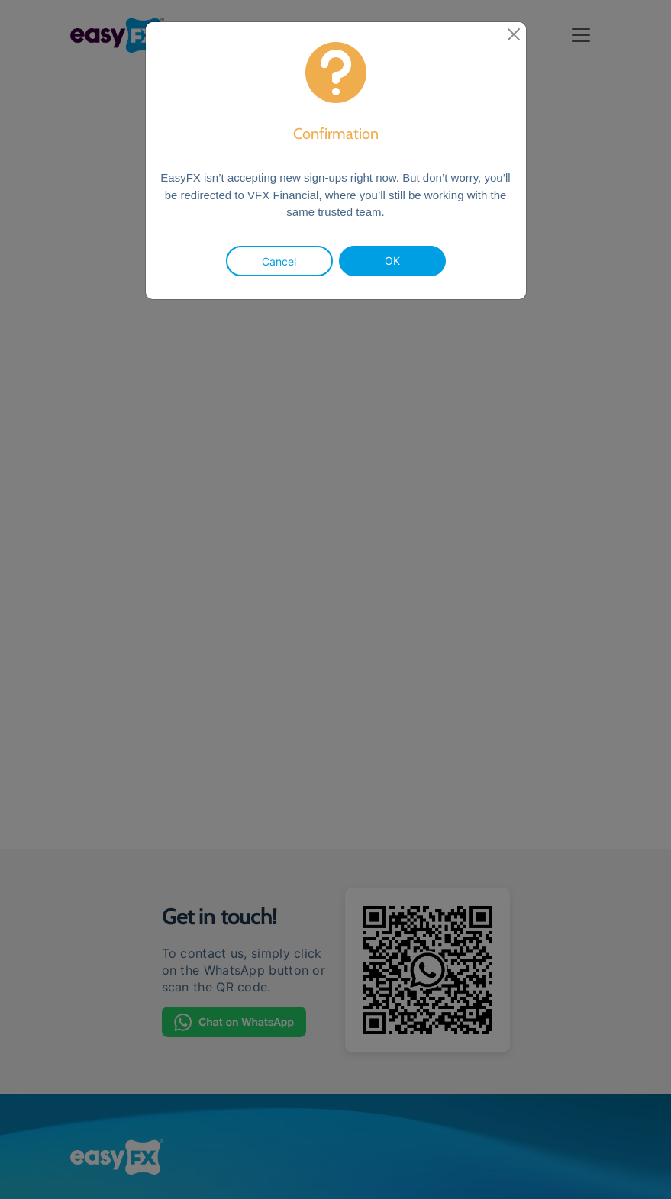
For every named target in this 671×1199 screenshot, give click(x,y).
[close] (514, 34)
